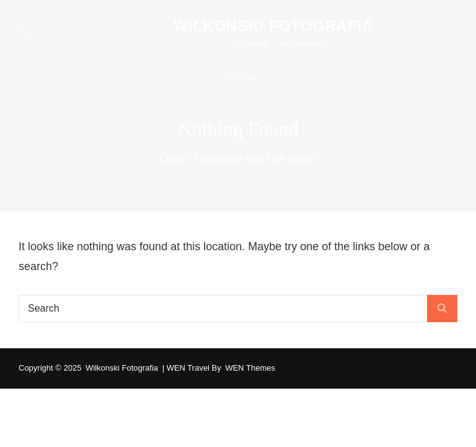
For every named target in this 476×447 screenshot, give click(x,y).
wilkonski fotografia (273, 25)
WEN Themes (250, 367)
